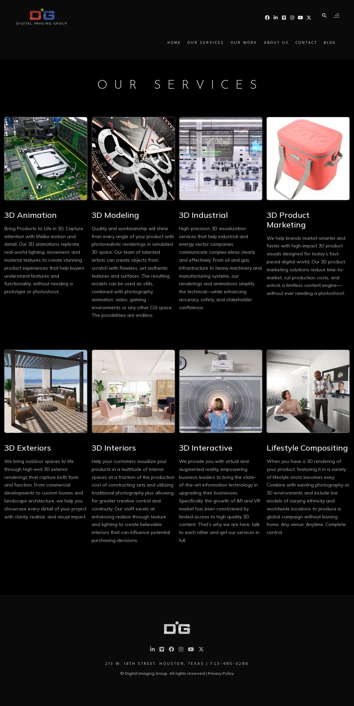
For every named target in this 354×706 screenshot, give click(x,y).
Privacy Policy (221, 673)
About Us (261, 43)
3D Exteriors (27, 448)
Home (159, 43)
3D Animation (30, 215)
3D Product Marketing (288, 219)
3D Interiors (114, 448)
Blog (315, 43)
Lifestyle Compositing (307, 448)
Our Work (229, 43)
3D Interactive (205, 448)
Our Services (191, 43)
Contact (292, 43)
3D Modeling (115, 215)
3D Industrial (203, 215)
